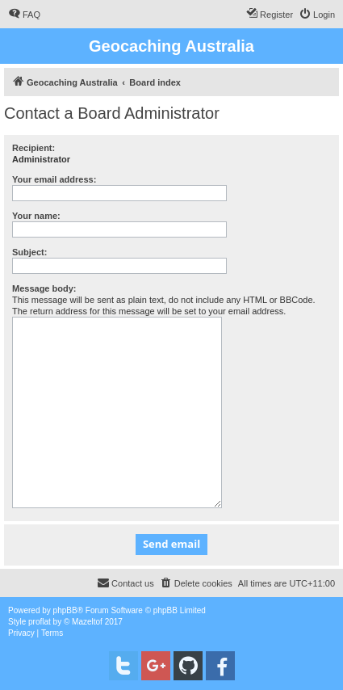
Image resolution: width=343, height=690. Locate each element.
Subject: (29, 252)
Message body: (44, 288)
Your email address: (54, 179)
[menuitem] (24, 14)
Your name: (36, 216)
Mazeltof (87, 621)
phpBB (65, 610)
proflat (39, 621)
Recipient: (33, 148)
